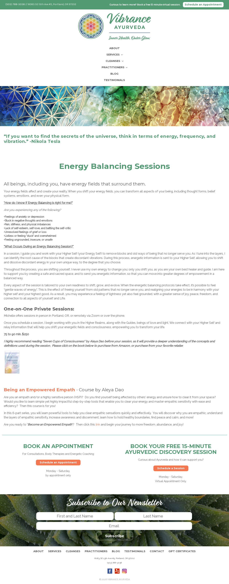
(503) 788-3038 (15, 4)
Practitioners (115, 67)
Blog (114, 73)
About (114, 48)
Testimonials (114, 80)
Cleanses (114, 60)
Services (114, 54)
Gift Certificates (182, 551)
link (98, 424)
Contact (157, 551)
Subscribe (114, 535)
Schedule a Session (171, 468)
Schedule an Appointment (203, 4)
